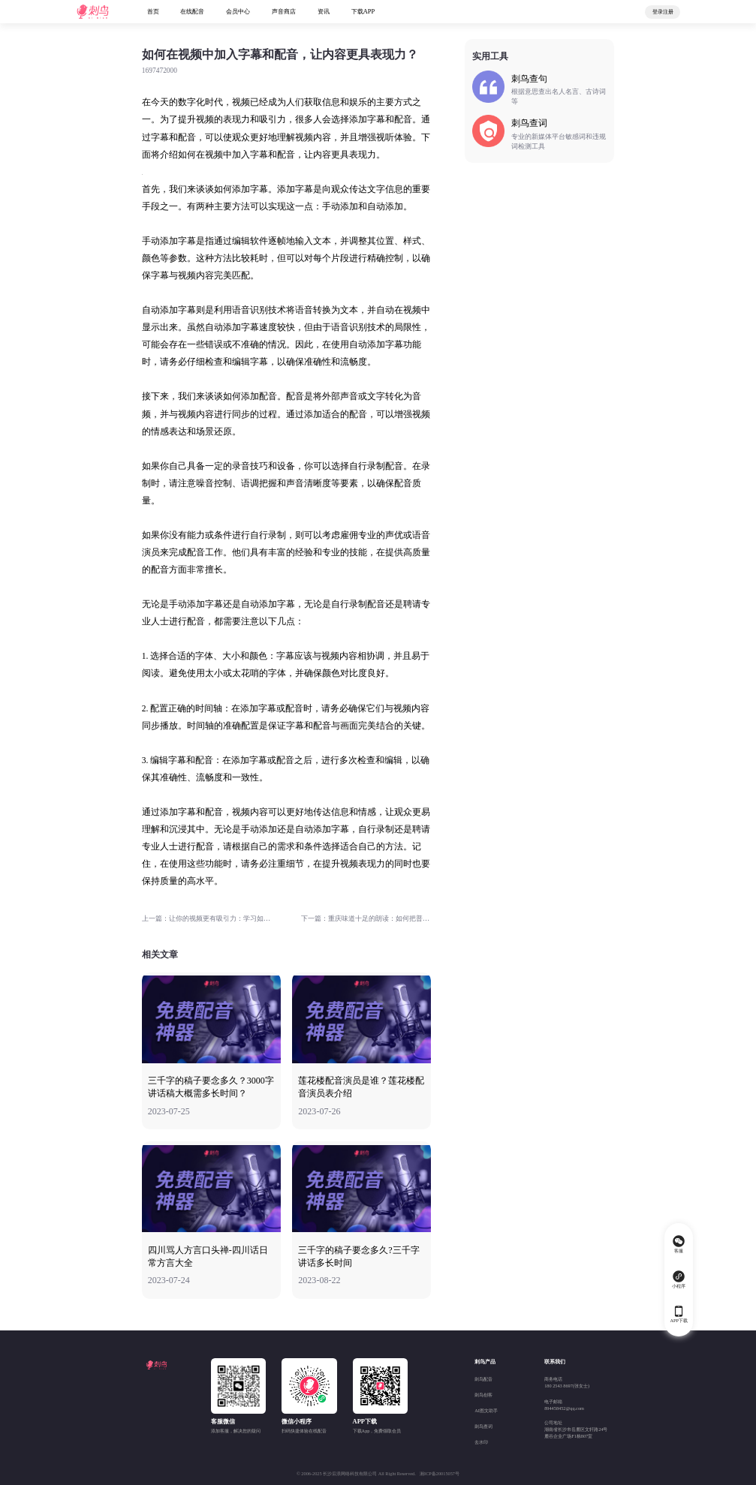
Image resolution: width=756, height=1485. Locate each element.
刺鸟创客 (483, 1394)
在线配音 (192, 11)
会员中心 (238, 11)
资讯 (324, 11)
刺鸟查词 (483, 1426)
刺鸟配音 (483, 1378)
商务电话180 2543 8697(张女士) (566, 1382)
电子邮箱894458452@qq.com (564, 1405)
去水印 (481, 1441)
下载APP (363, 11)
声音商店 (284, 11)
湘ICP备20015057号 (439, 1473)
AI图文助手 (486, 1410)
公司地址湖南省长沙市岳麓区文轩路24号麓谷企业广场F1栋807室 (575, 1429)
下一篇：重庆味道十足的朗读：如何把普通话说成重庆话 (366, 918)
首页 (153, 11)
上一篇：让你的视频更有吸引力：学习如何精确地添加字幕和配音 (207, 918)
